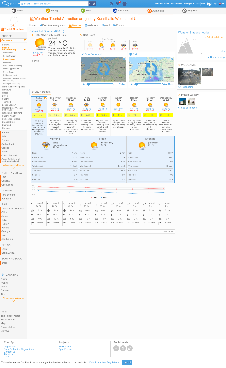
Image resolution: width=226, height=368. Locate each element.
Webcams (93, 25)
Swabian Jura (9, 59)
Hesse (5, 93)
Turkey (5, 224)
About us (8, 354)
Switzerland (7, 144)
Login (215, 3)
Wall (107, 25)
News (4, 279)
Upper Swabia (9, 72)
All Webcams (186, 87)
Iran (3, 235)
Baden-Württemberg (9, 49)
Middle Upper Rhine (11, 69)
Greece (5, 148)
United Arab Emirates (12, 209)
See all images (189, 108)
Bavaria (6, 45)
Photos (120, 25)
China (4, 212)
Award (4, 283)
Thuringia (6, 102)
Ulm (223, 51)
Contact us (9, 352)
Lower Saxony (9, 105)
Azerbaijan (7, 239)
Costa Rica (7, 185)
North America (12, 173)
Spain (4, 152)
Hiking (54, 11)
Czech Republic (9, 155)
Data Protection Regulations (104, 362)
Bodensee (7, 62)
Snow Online (65, 346)
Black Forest (8, 53)
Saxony (5, 99)
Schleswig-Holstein (11, 119)
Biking (88, 11)
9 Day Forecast (42, 91)
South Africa (8, 253)
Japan (4, 216)
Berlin (5, 96)
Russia (5, 228)
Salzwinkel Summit (215, 37)
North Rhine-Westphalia (13, 87)
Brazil (4, 263)
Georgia (5, 231)
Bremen (6, 128)
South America (12, 259)
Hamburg (6, 90)
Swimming (123, 11)
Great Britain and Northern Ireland (10, 160)
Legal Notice (10, 346)
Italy (3, 136)
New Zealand (8, 195)
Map (3, 323)
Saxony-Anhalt (9, 116)
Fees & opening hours (53, 25)
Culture (5, 290)
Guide (19, 11)
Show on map (217, 57)
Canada (5, 181)
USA (3, 177)
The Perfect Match (11, 316)
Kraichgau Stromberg (11, 84)
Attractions (158, 11)
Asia (4, 204)
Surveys (5, 331)
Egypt (4, 249)
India (4, 220)
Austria (5, 132)
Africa (6, 245)
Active (4, 286)
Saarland (6, 125)
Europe (7, 36)
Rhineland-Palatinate (12, 113)
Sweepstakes (8, 327)
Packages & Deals (191, 3)
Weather (76, 25)
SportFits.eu (65, 349)
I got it (127, 362)
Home (32, 25)
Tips (3, 294)
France (5, 140)
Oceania (7, 190)
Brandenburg (8, 122)
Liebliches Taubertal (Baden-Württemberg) (14, 79)
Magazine (192, 11)
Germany (6, 40)
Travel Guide (8, 320)
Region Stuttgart (9, 56)
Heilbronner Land (10, 75)
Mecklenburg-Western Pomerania (12, 109)
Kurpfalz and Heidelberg (12, 66)
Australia (6, 199)
